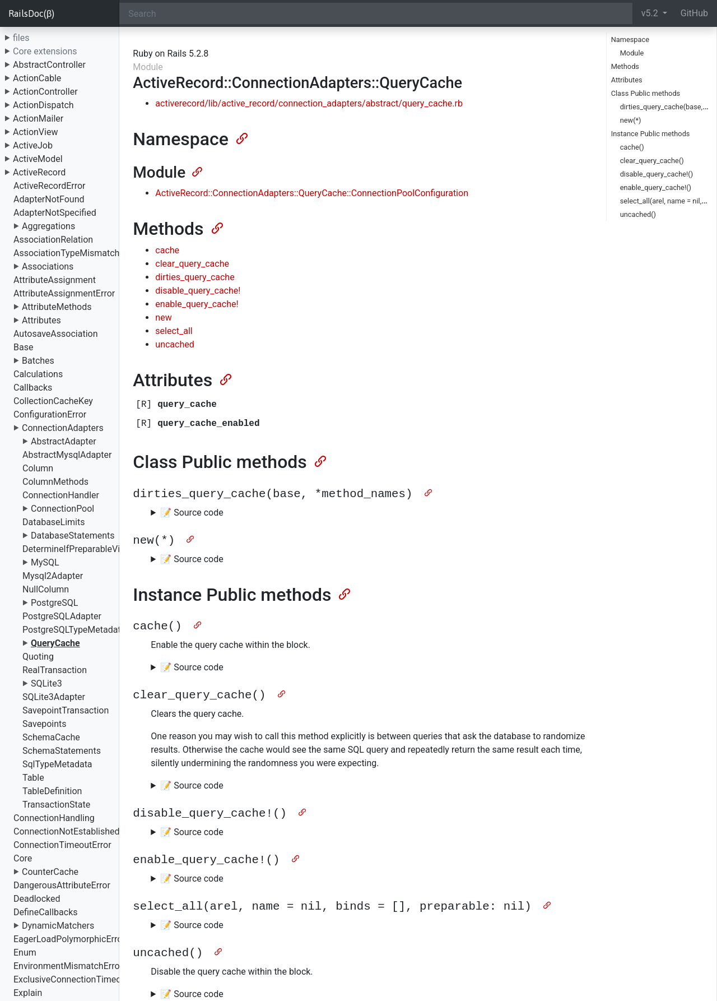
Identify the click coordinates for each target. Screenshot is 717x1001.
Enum (24, 952)
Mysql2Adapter (52, 576)
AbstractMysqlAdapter (66, 454)
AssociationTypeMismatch (66, 253)
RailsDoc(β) (31, 13)
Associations (47, 266)
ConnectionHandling (54, 818)
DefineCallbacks (45, 912)
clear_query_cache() (652, 160)
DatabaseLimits (53, 522)
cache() (632, 147)
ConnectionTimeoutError (62, 845)
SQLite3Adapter (53, 697)
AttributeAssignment (54, 280)
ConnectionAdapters (63, 428)
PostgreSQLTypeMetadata (73, 629)
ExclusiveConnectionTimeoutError (80, 979)
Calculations (38, 374)
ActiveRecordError (49, 185)
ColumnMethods (55, 481)
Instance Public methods (650, 133)
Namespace (630, 39)
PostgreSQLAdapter (61, 616)
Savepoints (44, 724)
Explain (27, 993)
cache (167, 250)
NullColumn (45, 589)
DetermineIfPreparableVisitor (80, 549)
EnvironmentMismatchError (68, 966)
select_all (173, 331)
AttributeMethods (57, 307)
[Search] (375, 13)
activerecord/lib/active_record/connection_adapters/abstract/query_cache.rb (309, 103)
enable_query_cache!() (655, 187)
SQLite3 (46, 683)
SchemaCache (51, 737)
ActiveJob (33, 145)
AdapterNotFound (49, 199)
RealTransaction (54, 670)
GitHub (694, 13)
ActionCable (37, 78)
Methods (625, 66)
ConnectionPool (62, 508)
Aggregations (48, 226)
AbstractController (49, 64)
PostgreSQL (54, 602)
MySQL (45, 562)
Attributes (41, 320)
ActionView (35, 132)
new (163, 317)
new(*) (630, 120)
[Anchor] (241, 137)
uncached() (638, 214)
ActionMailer (38, 118)
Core (22, 858)
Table (33, 777)
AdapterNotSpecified (54, 212)
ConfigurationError (49, 414)
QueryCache (55, 643)
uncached (174, 344)
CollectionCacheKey (53, 401)
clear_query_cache (192, 263)
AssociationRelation (53, 239)
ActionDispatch (43, 105)
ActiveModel (38, 159)
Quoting (38, 656)
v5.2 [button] (650, 13)
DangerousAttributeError (61, 885)
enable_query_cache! (196, 304)
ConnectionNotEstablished (66, 831)
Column (37, 468)
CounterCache (50, 871)
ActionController (45, 91)
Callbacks (32, 387)
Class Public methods (646, 93)
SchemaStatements (61, 750)
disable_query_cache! (197, 290)
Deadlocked (36, 898)
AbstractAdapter (63, 441)
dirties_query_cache (194, 277)
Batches (38, 360)
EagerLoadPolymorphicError (69, 939)
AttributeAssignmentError (64, 293)
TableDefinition (52, 791)
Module (632, 53)
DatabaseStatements (73, 535)
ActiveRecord (39, 172)
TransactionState (56, 804)
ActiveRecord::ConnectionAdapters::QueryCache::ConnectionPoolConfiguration (311, 193)
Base (23, 347)
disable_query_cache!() (656, 174)
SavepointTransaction (65, 710)
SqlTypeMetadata (57, 764)
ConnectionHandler (60, 495)
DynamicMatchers (58, 925)
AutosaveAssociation (55, 333)
